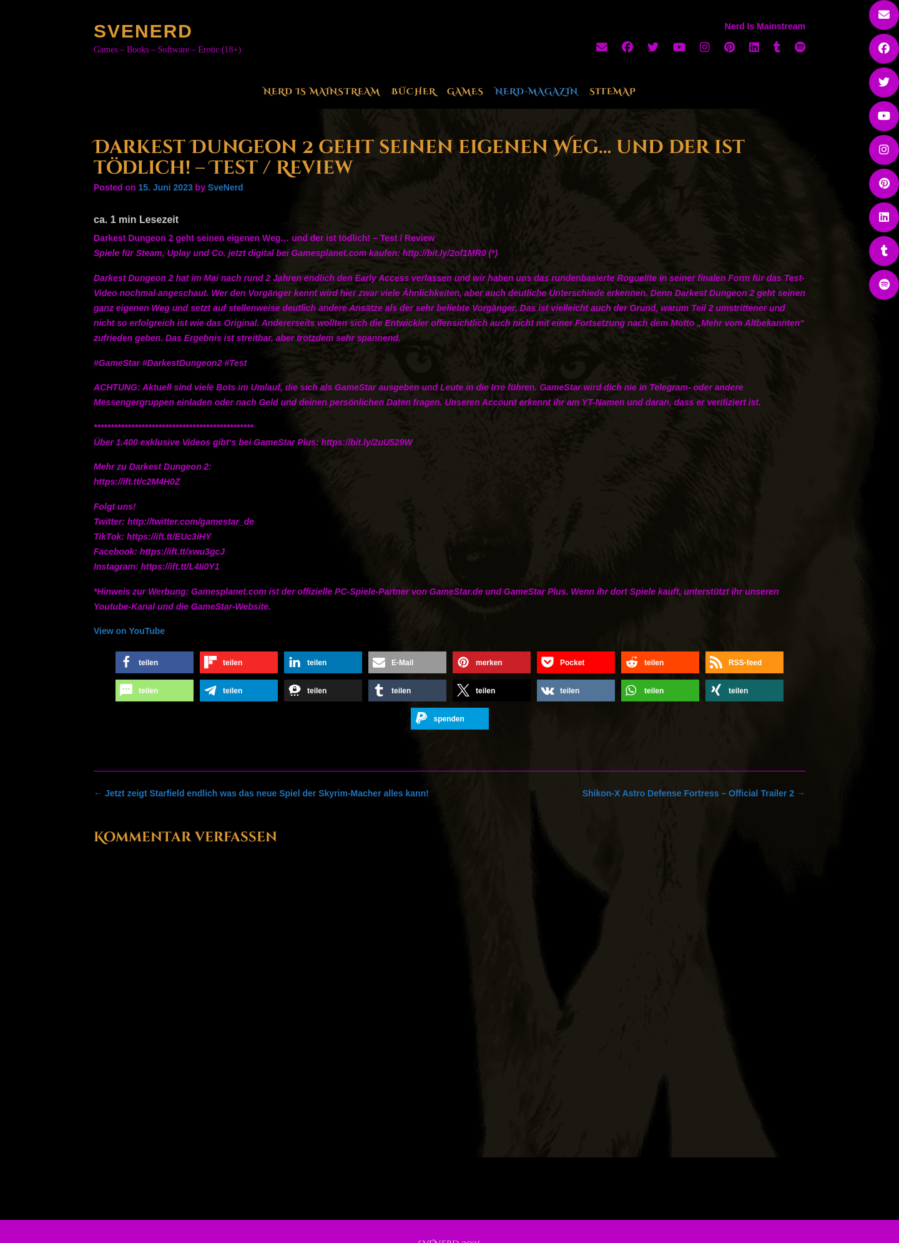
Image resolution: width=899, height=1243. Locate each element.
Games (465, 91)
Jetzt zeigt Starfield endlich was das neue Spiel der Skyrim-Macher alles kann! (261, 793)
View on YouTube (129, 631)
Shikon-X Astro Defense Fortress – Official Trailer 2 (693, 793)
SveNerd (143, 31)
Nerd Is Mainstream (321, 91)
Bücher (413, 91)
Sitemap (612, 91)
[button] (154, 662)
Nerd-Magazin (536, 91)
